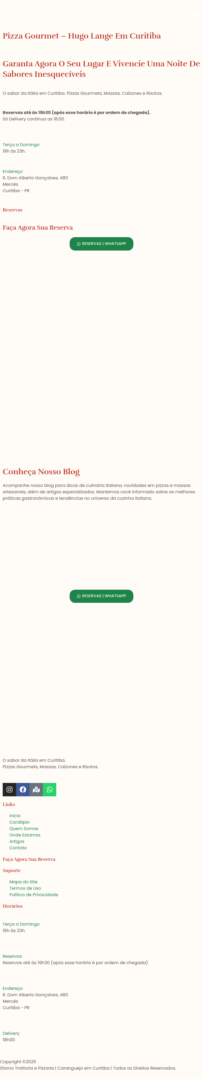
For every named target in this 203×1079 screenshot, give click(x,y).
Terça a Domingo (21, 144)
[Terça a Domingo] (5, 137)
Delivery (11, 1033)
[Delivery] (5, 1026)
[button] (195, 14)
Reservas (12, 956)
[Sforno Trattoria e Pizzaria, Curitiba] (101, 425)
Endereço (13, 171)
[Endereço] (5, 164)
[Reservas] (5, 949)
